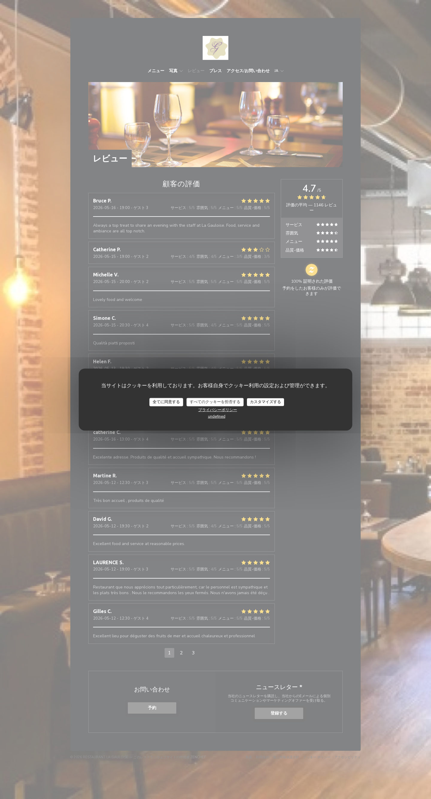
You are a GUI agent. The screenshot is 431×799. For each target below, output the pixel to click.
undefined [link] (216, 416)
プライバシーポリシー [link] (217, 409)
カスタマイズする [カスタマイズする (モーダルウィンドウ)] (265, 402)
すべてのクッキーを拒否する (215, 402)
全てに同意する (166, 402)
